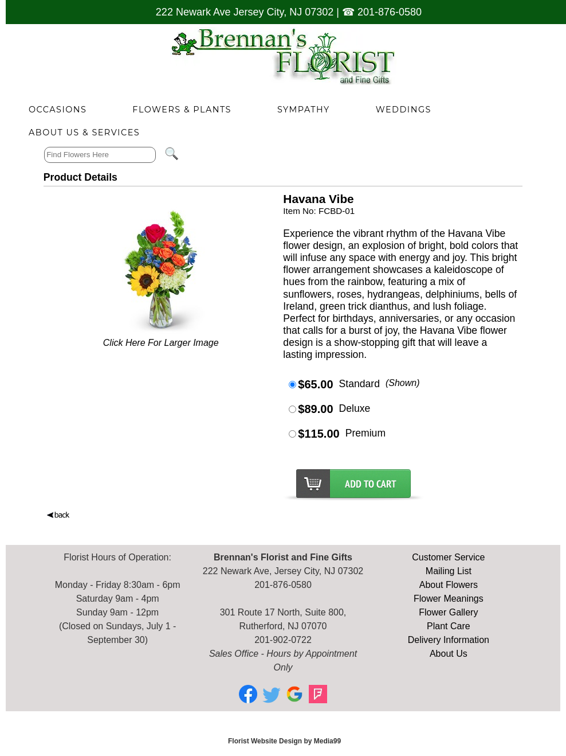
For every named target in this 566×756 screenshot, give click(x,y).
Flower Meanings (449, 598)
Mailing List (448, 571)
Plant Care (448, 626)
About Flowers (448, 585)
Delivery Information (448, 640)
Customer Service (448, 557)
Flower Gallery (448, 612)
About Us (448, 653)
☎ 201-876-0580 (382, 12)
